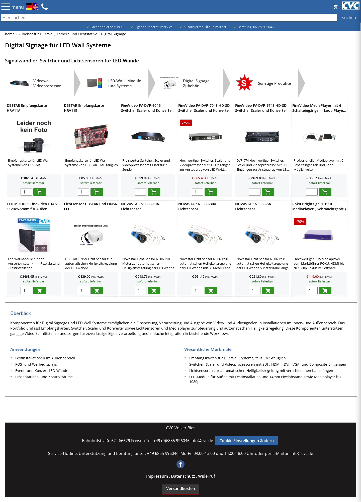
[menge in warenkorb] (26, 192)
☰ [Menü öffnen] (5, 6)
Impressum (157, 476)
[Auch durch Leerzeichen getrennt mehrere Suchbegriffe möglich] (180, 18)
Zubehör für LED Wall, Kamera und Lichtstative (58, 34)
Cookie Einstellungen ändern (246, 440)
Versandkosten (180, 488)
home (10, 34)
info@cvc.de (202, 440)
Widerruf (206, 476)
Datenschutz (183, 476)
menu (18, 7)
